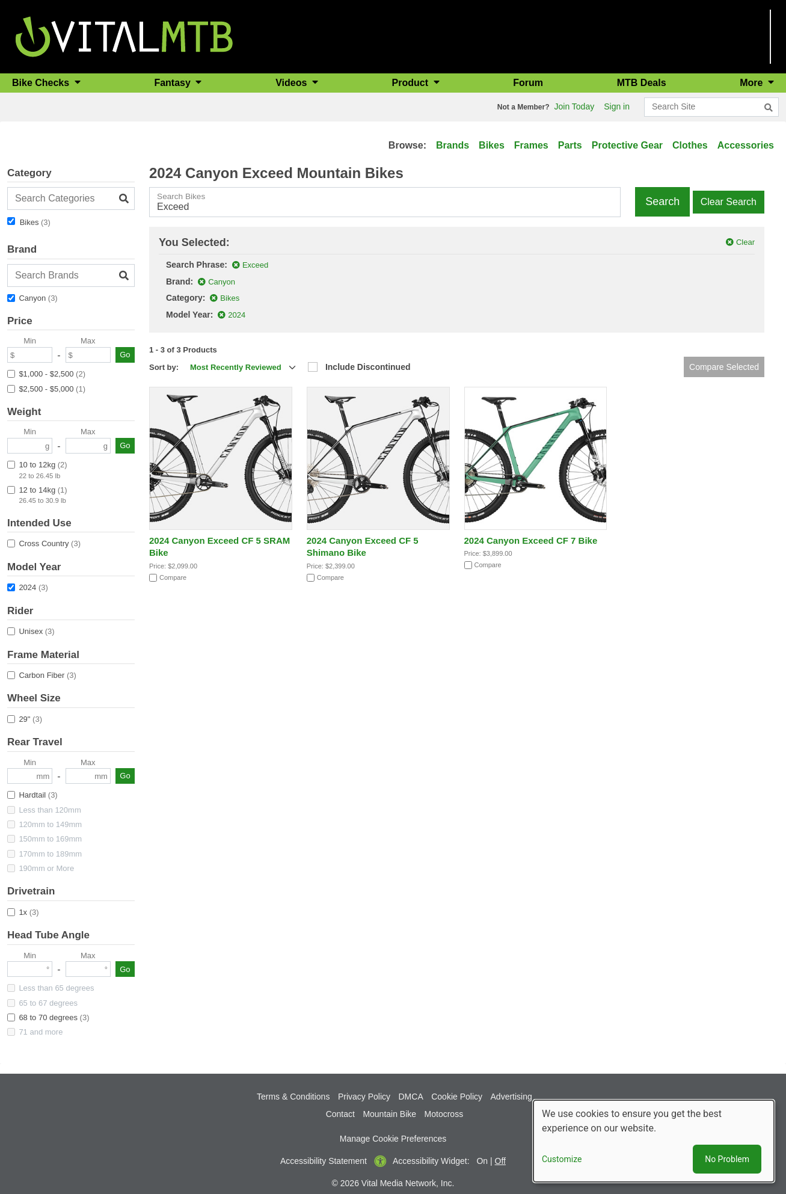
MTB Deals (641, 83)
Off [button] (500, 1161)
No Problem (727, 1159)
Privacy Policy (364, 1096)
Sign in (617, 106)
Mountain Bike (389, 1114)
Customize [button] (562, 1159)
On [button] (482, 1161)
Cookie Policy (456, 1096)
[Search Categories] (71, 198)
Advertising (511, 1096)
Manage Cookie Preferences (393, 1138)
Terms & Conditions (293, 1096)
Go (125, 354)
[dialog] (653, 1141)
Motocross (444, 1114)
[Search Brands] (71, 275)
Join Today (574, 106)
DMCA (411, 1096)
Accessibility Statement (323, 1161)
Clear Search (729, 202)
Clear (745, 242)
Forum (528, 83)
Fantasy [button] (173, 83)
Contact (340, 1114)
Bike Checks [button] (42, 83)
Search (662, 201)
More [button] (753, 83)
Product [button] (411, 83)
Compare (172, 577)
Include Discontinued (368, 367)
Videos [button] (292, 83)
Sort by (162, 367)
